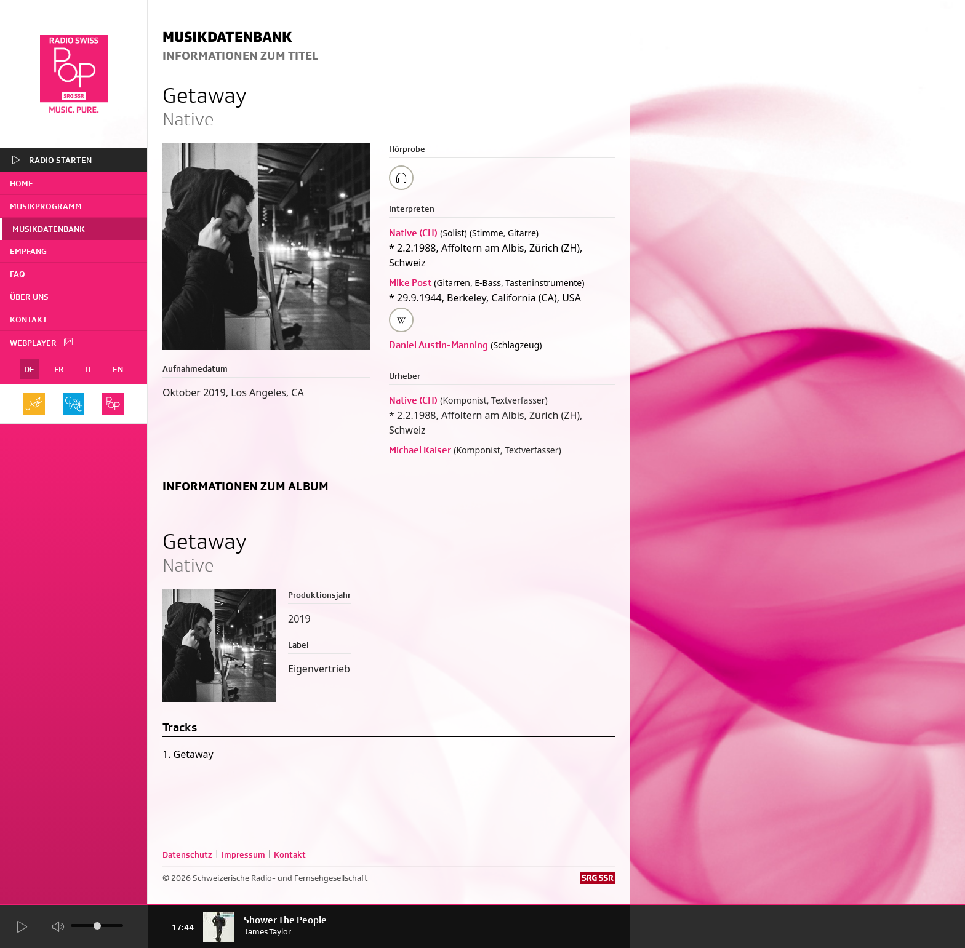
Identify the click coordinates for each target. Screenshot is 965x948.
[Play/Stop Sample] (401, 178)
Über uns (29, 296)
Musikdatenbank (48, 229)
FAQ (17, 274)
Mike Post (410, 283)
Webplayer (42, 342)
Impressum (243, 854)
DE (29, 369)
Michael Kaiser (420, 450)
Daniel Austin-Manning (438, 345)
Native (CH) (413, 233)
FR (59, 369)
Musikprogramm (46, 206)
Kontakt (28, 319)
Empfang (28, 251)
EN (118, 369)
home (21, 183)
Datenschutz (187, 854)
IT (88, 369)
